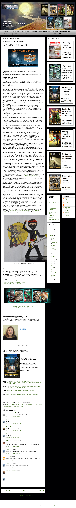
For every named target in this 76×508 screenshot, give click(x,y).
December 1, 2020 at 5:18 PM (13, 481)
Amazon (30, 308)
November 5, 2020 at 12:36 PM (14, 467)
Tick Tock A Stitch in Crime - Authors (54, 205)
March (53, 270)
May (52, 266)
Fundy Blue (9, 420)
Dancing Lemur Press (43, 34)
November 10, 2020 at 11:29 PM (14, 474)
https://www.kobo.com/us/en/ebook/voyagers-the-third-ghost (22, 394)
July (52, 262)
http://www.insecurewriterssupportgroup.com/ (15, 282)
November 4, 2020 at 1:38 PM (13, 430)
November (54, 242)
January (53, 275)
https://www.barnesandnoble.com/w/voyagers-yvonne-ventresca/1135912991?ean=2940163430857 (22, 387)
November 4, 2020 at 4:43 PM (13, 437)
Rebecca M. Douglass (12, 440)
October (53, 252)
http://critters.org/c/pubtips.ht (31, 175)
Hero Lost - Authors (54, 202)
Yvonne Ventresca (11, 426)
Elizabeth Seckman (11, 470)
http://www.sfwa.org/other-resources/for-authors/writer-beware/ (22, 177)
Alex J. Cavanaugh (11, 404)
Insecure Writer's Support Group (30, 404)
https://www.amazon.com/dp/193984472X (22, 381)
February (53, 272)
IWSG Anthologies (7, 406)
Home (23, 490)
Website (15, 306)
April (52, 268)
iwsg (40, 404)
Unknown (66, 215)
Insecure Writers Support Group (25, 306)
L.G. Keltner (67, 205)
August (53, 259)
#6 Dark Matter (18, 34)
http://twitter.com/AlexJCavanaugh (12, 283)
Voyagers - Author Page (53, 212)
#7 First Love (29, 34)
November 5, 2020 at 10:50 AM (14, 460)
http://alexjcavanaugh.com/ (10, 281)
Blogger (54, 505)
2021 (51, 233)
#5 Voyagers (7, 34)
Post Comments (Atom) (26, 495)
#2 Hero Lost (25, 31)
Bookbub (26, 308)
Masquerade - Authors (52, 209)
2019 (51, 279)
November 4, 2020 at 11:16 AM (13, 423)
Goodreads (16, 308)
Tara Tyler (66, 212)
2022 (51, 231)
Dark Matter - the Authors (53, 216)
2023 (51, 229)
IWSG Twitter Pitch (18, 406)
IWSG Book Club (56, 34)
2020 (51, 235)
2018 (51, 281)
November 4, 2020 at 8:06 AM (14, 417)
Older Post (40, 490)
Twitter (21, 308)
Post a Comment (8, 484)
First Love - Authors (54, 219)
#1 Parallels (15, 31)
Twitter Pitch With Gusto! (53, 247)
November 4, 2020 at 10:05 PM (14, 453)
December (54, 238)
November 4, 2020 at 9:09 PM (14, 446)
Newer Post (6, 490)
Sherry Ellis (9, 456)
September (53, 257)
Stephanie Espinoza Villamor (67, 209)
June (52, 264)
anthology (19, 404)
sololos (43, 505)
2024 (51, 227)
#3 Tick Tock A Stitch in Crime (41, 31)
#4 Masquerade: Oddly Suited (61, 31)
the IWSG (6, 31)
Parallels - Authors (53, 200)
